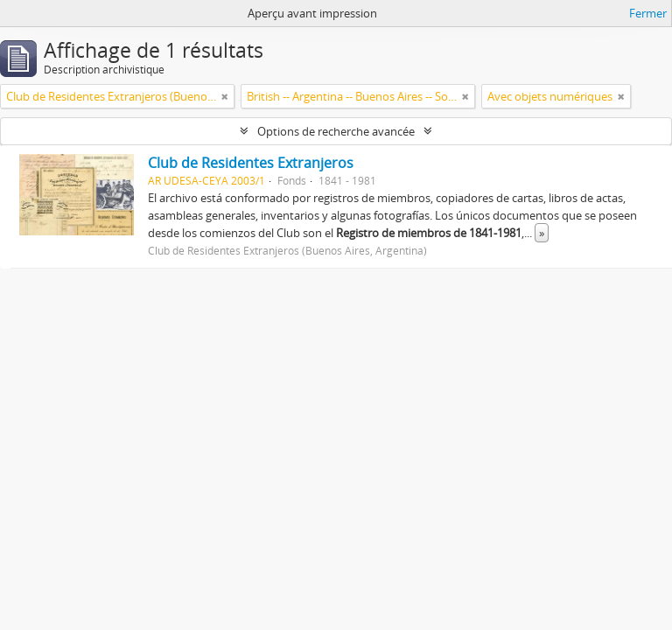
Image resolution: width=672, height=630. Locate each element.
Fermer (648, 13)
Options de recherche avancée (336, 131)
